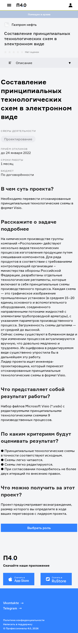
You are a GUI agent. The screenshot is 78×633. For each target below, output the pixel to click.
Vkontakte (13, 603)
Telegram (12, 608)
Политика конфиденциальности (24, 620)
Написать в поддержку (17, 624)
